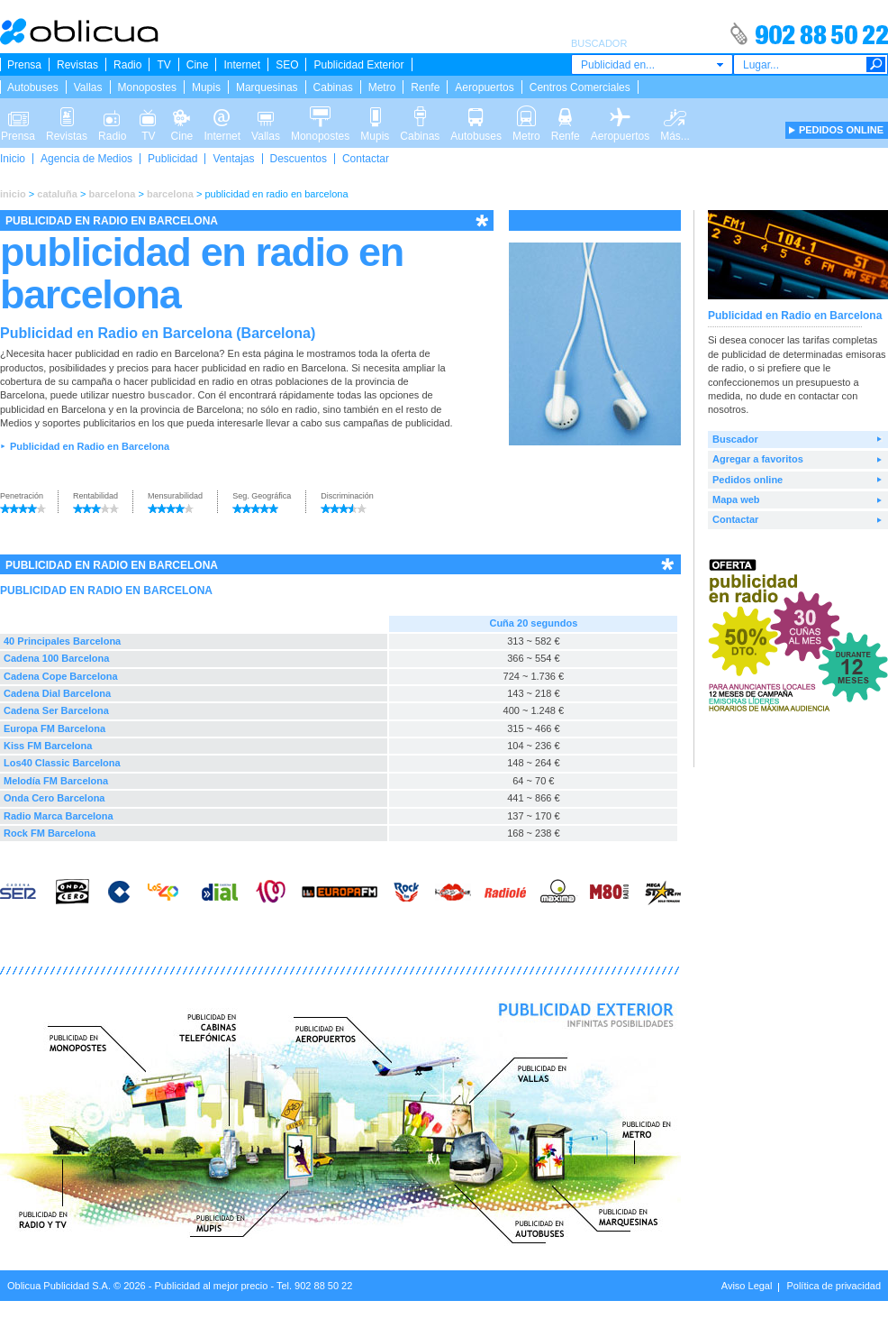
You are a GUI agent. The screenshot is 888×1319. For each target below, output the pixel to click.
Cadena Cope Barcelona (61, 676)
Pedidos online (747, 479)
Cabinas (333, 87)
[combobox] (652, 64)
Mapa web (736, 499)
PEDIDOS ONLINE (841, 129)
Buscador (735, 439)
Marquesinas (267, 87)
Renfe (425, 87)
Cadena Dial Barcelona (57, 693)
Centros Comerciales (580, 87)
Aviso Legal (747, 1285)
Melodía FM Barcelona (56, 780)
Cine (197, 65)
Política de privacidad (833, 1285)
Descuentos (298, 158)
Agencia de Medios (86, 158)
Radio (127, 65)
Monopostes (147, 87)
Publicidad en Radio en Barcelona (89, 446)
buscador (170, 394)
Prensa (24, 65)
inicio (13, 193)
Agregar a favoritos (757, 458)
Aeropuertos (484, 87)
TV (163, 65)
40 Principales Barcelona (62, 641)
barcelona (111, 193)
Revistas (77, 65)
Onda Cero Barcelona (54, 797)
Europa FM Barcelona (54, 728)
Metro (382, 87)
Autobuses (33, 87)
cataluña (57, 193)
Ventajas (233, 158)
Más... (675, 115)
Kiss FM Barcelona (48, 745)
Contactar (365, 158)
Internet (241, 65)
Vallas (88, 87)
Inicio (12, 158)
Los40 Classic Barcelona (62, 762)
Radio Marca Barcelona (58, 816)
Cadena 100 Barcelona (56, 658)
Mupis (206, 87)
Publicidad (172, 158)
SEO (287, 65)
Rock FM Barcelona (49, 833)
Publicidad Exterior (358, 65)
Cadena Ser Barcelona (56, 710)
